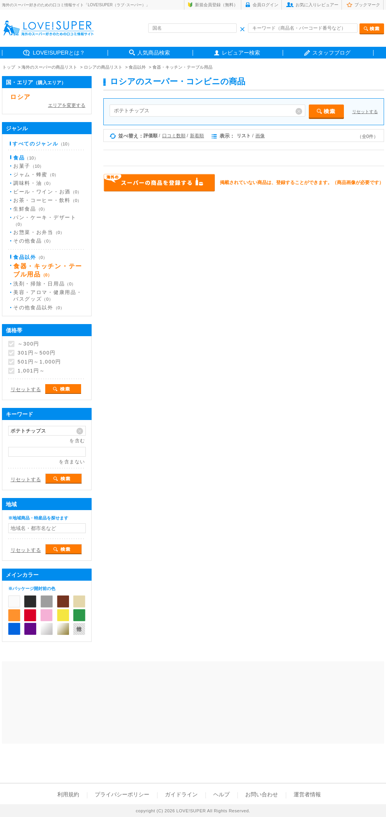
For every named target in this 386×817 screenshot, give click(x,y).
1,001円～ (31, 371)
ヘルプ (221, 794)
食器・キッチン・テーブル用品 (182, 67)
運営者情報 (307, 794)
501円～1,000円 (39, 362)
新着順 (197, 135)
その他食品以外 (38, 307)
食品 (25, 158)
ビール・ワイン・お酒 (47, 192)
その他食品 (33, 241)
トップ (8, 67)
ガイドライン (181, 794)
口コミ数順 (174, 135)
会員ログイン (265, 4)
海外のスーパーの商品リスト (49, 67)
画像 (260, 135)
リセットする (365, 111)
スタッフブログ (331, 53)
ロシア (20, 97)
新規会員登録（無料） (216, 4)
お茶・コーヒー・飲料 (47, 200)
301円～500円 (37, 353)
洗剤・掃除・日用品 (44, 284)
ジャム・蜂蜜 (35, 174)
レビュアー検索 (241, 53)
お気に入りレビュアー (317, 4)
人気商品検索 (153, 53)
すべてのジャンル (42, 144)
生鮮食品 (30, 209)
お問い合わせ (261, 794)
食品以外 (137, 67)
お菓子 (28, 166)
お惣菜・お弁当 (38, 232)
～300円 (28, 344)
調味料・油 (33, 183)
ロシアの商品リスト (103, 67)
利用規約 (68, 794)
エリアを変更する (66, 105)
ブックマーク (367, 4)
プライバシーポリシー (122, 794)
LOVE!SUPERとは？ (59, 53)
